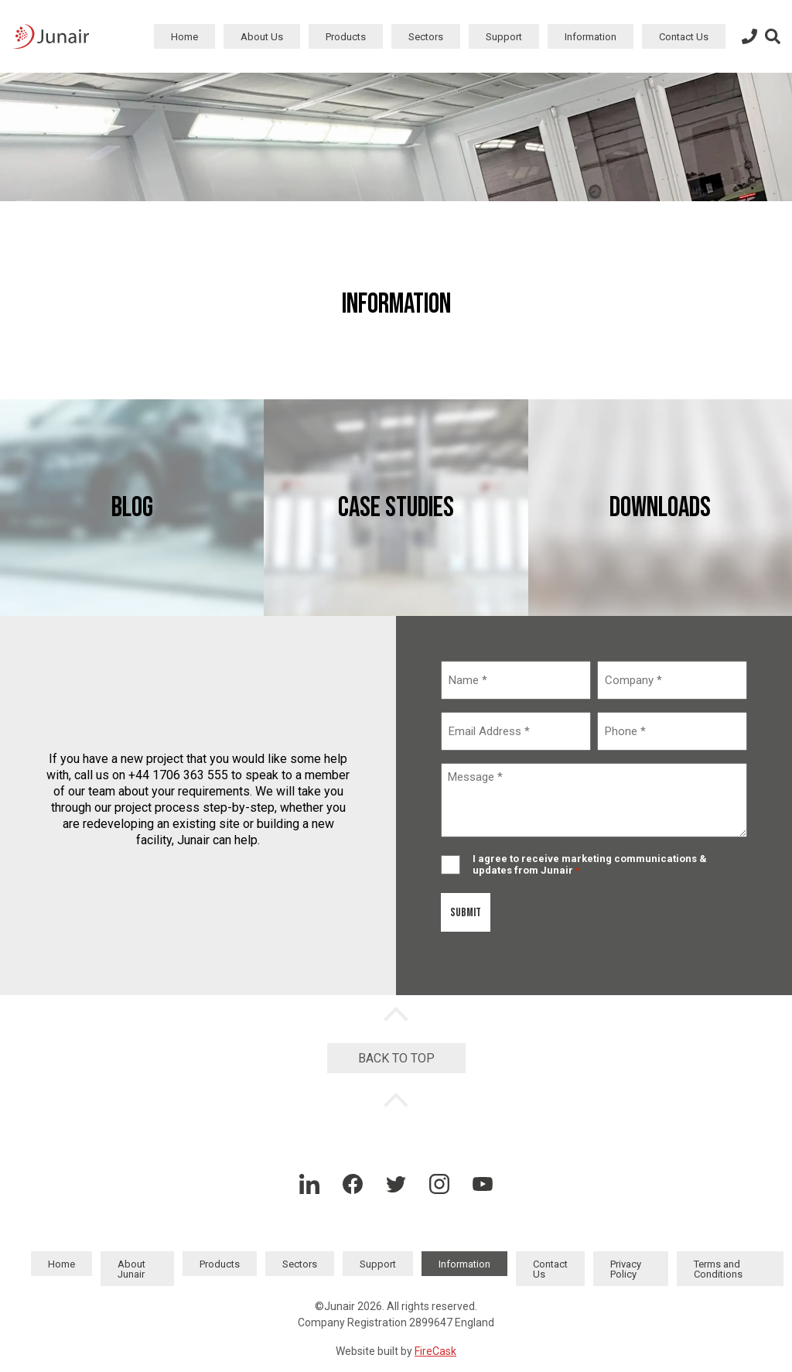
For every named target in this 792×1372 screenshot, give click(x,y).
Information (590, 37)
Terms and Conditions (718, 1269)
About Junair (131, 1269)
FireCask (435, 1351)
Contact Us (683, 37)
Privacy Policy (625, 1269)
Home (184, 37)
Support (504, 37)
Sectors (425, 37)
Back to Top (396, 1058)
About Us (262, 37)
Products (346, 37)
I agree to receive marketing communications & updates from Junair (590, 864)
